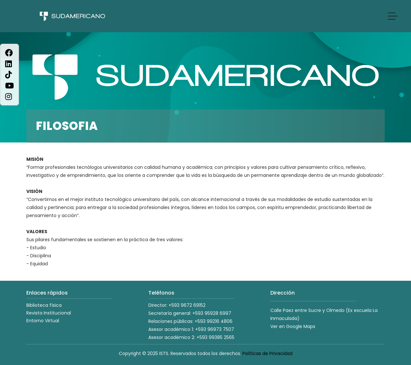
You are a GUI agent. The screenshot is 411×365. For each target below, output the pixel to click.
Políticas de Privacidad (267, 353)
